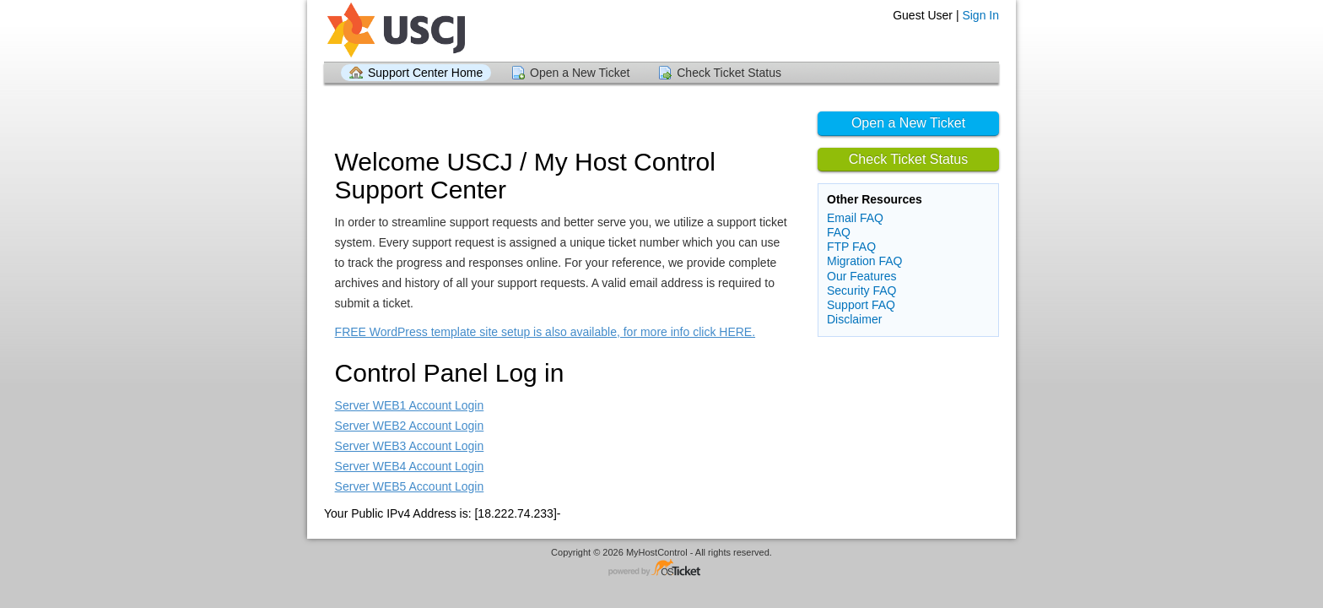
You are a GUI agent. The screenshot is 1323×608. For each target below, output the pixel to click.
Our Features (861, 276)
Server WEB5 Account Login (409, 486)
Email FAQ (855, 218)
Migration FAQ (864, 261)
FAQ (838, 232)
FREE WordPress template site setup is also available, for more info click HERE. (545, 332)
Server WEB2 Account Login (409, 425)
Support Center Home (425, 72)
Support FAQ (861, 305)
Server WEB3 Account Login (409, 446)
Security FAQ (861, 290)
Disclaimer (854, 319)
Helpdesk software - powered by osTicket (661, 568)
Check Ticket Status (729, 72)
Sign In (980, 15)
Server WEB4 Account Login (409, 466)
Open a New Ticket (579, 72)
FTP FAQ (851, 246)
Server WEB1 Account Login (409, 405)
